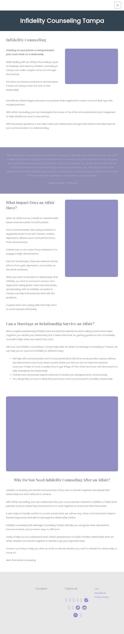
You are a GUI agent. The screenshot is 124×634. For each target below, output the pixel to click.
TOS (97, 588)
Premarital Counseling (24, 560)
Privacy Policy (102, 597)
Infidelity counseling (16, 490)
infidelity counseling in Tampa (37, 346)
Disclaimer (100, 593)
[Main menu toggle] (118, 5)
